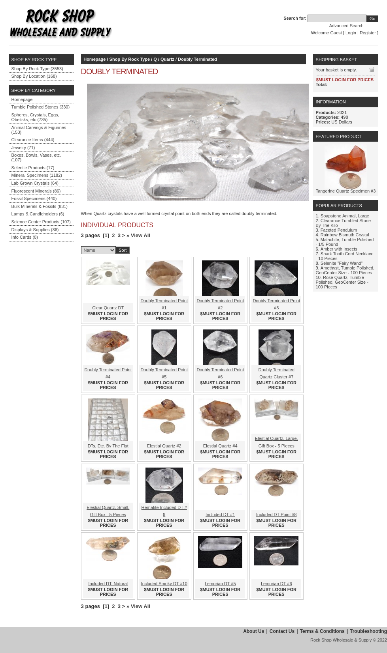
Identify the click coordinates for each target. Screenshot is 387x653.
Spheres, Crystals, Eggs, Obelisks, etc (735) (35, 117)
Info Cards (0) (24, 237)
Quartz (167, 59)
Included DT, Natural (108, 583)
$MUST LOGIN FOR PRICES (108, 316)
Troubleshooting (368, 631)
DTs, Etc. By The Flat (108, 445)
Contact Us (282, 631)
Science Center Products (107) (41, 221)
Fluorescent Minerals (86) (36, 191)
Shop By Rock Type (129, 59)
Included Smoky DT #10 (164, 583)
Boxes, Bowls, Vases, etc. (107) (36, 157)
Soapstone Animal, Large (345, 215)
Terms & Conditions (322, 631)
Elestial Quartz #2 (164, 445)
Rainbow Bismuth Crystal (345, 234)
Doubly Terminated (197, 59)
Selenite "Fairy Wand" (341, 263)
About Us (253, 631)
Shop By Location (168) (34, 76)
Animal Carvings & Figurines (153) (38, 130)
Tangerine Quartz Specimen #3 (346, 191)
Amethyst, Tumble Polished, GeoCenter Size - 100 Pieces (345, 270)
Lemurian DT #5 (220, 583)
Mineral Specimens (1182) (36, 175)
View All (140, 235)
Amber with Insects (339, 249)
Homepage (22, 99)
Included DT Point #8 (276, 514)
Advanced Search (346, 25)
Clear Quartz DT (108, 307)
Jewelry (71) (23, 147)
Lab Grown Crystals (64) (35, 183)
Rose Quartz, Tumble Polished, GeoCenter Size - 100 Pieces (342, 282)
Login (350, 32)
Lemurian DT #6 (276, 583)
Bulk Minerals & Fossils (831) (39, 206)
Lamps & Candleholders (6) (37, 213)
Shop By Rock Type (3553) (37, 68)
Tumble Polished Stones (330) (40, 107)
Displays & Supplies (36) (35, 229)
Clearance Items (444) (33, 139)
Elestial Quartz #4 (220, 445)
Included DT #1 (220, 514)
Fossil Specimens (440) (34, 198)
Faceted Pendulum (339, 230)
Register (368, 32)
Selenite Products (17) (33, 167)
